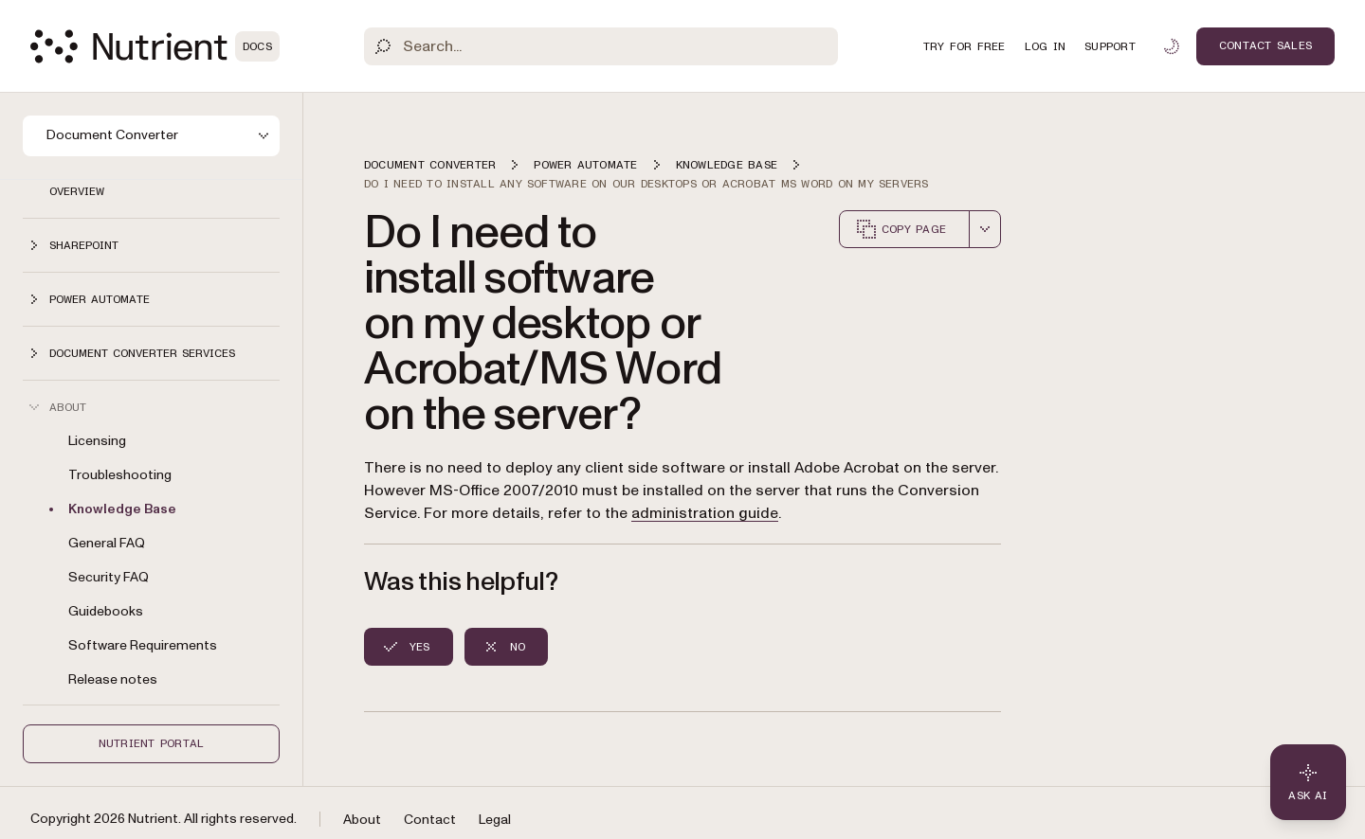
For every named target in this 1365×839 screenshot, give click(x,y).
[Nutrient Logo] (155, 46)
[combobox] (985, 229)
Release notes (112, 679)
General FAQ (106, 543)
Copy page (900, 229)
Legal (495, 820)
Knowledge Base (122, 509)
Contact (430, 820)
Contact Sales (1265, 45)
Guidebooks (105, 611)
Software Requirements (142, 645)
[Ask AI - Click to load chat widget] (1308, 782)
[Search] (601, 46)
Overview (76, 191)
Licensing (97, 441)
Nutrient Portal (152, 743)
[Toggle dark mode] (1172, 46)
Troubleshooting (120, 475)
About (362, 820)
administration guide (704, 513)
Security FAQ (108, 577)
